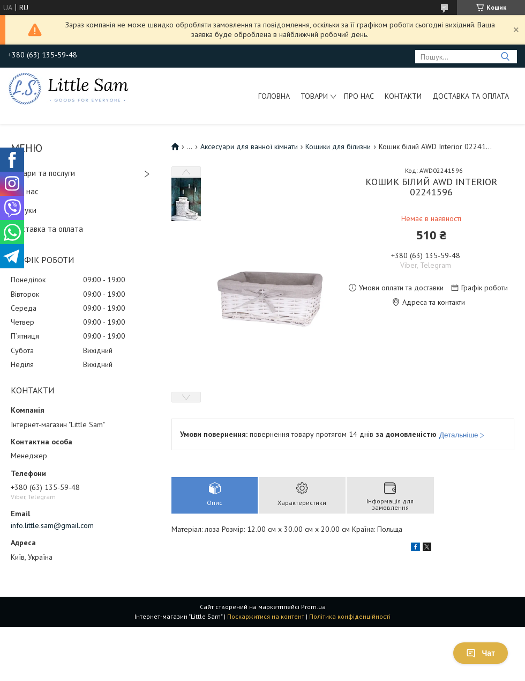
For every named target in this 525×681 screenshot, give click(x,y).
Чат (480, 653)
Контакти (403, 96)
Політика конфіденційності (350, 616)
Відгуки (23, 210)
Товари (314, 96)
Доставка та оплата (470, 96)
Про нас (359, 96)
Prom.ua (313, 607)
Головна (274, 96)
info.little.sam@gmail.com (52, 525)
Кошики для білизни (338, 146)
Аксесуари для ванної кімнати (249, 146)
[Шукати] (505, 56)
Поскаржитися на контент (265, 616)
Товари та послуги (43, 173)
